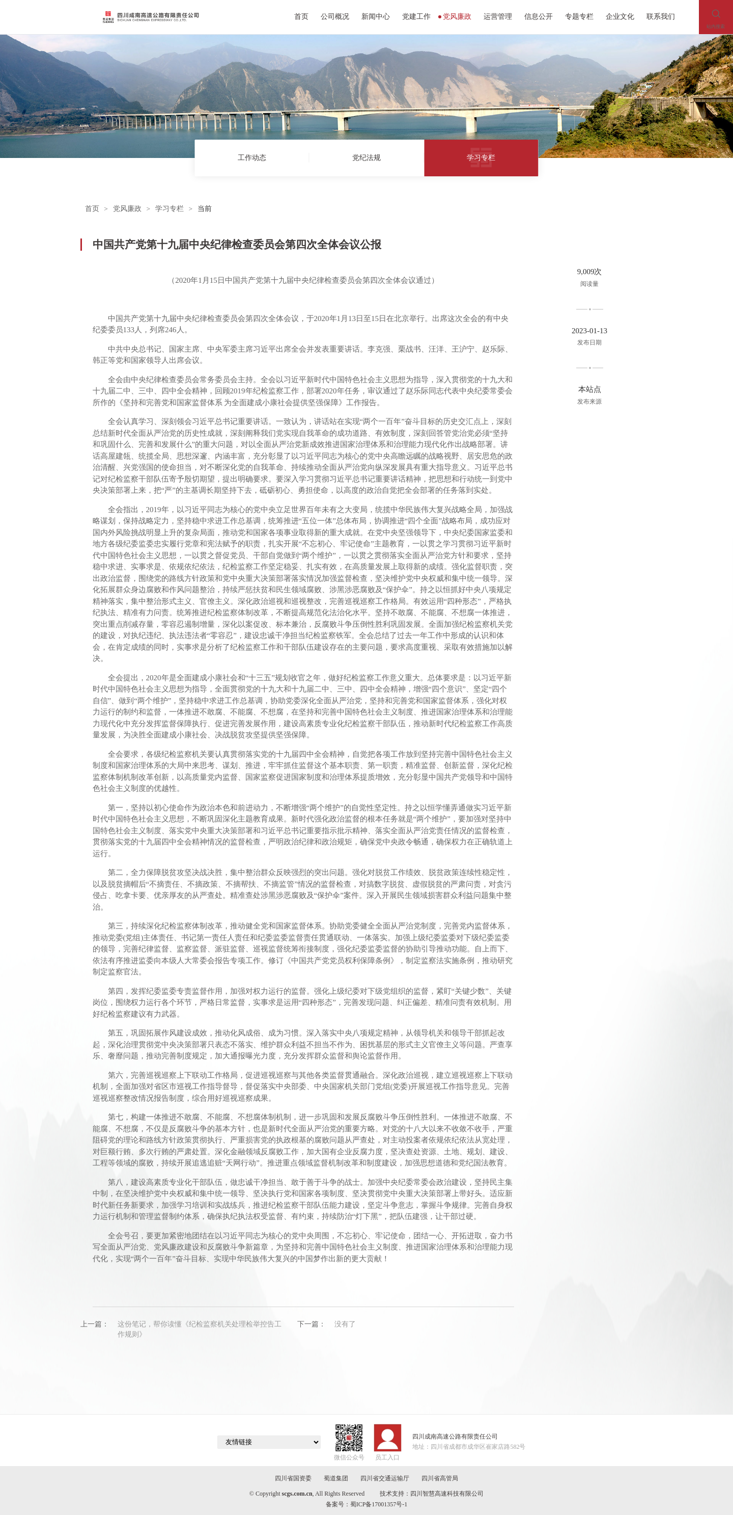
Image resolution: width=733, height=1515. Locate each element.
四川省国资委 (293, 1478)
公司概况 (335, 16)
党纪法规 (366, 158)
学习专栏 (481, 158)
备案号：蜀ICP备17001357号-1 (367, 1504)
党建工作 (416, 16)
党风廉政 (455, 16)
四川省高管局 (439, 1478)
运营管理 (498, 16)
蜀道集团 (336, 1478)
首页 (301, 16)
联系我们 (660, 16)
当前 (205, 208)
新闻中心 (375, 16)
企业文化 (620, 16)
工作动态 (252, 158)
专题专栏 (579, 16)
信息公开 (538, 16)
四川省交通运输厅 (384, 1478)
